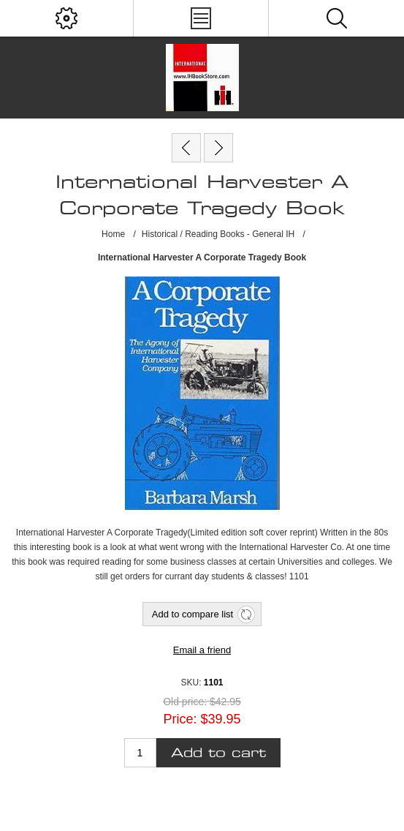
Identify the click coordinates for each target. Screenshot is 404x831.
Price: (180, 719)
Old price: (185, 701)
